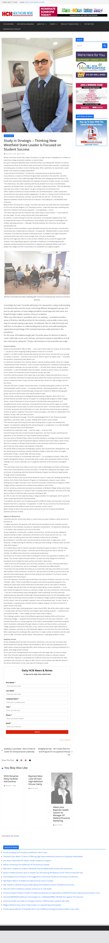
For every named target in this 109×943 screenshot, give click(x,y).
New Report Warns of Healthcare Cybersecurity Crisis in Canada (28, 893)
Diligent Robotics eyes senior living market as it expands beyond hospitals (32, 917)
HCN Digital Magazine (25, 24)
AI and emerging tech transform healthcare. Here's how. (25, 865)
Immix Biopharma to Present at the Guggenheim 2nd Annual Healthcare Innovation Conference (40, 889)
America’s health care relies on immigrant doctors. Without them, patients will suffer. (36, 913)
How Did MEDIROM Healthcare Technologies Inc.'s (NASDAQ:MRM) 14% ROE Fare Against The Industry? (43, 909)
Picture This (89, 24)
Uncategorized (9, 136)
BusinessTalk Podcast (12, 29)
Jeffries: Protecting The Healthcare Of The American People (26, 877)
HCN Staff (22, 154)
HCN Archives (8, 24)
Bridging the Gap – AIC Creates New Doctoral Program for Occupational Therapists (55, 774)
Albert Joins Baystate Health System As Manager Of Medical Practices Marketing (61, 826)
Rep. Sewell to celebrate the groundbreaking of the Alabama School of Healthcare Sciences (38, 897)
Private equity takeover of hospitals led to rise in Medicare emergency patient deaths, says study (41, 921)
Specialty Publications (70, 24)
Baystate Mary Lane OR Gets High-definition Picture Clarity (35, 802)
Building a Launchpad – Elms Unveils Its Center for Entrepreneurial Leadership (18, 772)
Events (52, 24)
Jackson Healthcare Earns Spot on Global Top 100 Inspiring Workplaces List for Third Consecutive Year (43, 885)
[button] (45, 24)
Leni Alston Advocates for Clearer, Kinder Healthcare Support (27, 873)
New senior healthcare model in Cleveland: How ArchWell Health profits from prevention (38, 881)
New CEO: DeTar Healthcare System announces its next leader (27, 901)
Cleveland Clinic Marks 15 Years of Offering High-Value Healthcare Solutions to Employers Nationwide (43, 869)
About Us (40, 24)
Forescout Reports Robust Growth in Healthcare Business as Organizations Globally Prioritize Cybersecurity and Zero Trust (51, 905)
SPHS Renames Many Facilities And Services (11, 801)
